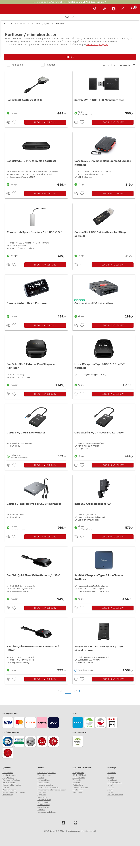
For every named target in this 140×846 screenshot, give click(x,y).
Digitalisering (7, 795)
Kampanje (17, 64)
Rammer (110, 787)
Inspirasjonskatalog (45, 785)
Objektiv (110, 777)
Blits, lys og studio (114, 782)
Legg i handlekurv (45, 122)
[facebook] (64, 823)
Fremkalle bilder (79, 777)
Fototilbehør (112, 780)
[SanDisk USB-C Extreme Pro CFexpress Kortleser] (36, 361)
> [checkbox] (9, 122)
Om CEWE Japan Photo (47, 773)
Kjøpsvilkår (42, 795)
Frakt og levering (44, 800)
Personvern (42, 792)
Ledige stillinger (44, 780)
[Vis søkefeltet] (95, 9)
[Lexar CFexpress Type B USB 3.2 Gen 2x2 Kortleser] (104, 361)
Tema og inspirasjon (115, 795)
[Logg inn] (123, 9)
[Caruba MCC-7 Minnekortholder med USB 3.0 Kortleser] (104, 159)
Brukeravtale (42, 797)
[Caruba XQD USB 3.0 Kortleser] (36, 431)
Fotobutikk (111, 773)
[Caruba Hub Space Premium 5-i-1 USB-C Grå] (36, 231)
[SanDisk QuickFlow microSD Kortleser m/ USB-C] (36, 645)
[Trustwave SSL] (19, 742)
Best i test (41, 809)
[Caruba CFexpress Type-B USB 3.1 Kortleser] (36, 503)
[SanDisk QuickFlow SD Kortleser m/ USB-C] (36, 574)
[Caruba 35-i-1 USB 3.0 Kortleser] (104, 297)
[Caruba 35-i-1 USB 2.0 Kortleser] (36, 297)
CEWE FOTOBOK (79, 775)
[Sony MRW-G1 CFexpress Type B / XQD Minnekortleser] (104, 645)
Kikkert (110, 785)
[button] (79, 691)
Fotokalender (78, 790)
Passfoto (5, 787)
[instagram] (76, 823)
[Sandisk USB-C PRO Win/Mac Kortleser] (36, 159)
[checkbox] (15, 122)
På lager (50, 64)
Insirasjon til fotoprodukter (48, 787)
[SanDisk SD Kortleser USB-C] (36, 93)
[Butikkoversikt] (104, 9)
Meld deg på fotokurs (11, 780)
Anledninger (77, 792)
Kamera (110, 775)
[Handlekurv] (133, 9)
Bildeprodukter (78, 773)
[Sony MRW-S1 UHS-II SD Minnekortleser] (104, 93)
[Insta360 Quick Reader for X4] (104, 503)
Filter (70, 57)
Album (110, 790)
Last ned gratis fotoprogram (13, 792)
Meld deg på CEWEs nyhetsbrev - (70, 2)
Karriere (41, 777)
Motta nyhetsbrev (9, 790)
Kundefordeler (43, 782)
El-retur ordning (44, 805)
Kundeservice (7, 773)
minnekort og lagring (97, 44)
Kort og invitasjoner (80, 787)
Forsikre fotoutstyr (9, 775)
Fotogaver (77, 782)
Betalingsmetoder (45, 802)
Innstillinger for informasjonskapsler (52, 790)
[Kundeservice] (114, 9)
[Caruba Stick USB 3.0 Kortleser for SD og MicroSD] (104, 231)
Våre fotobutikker (44, 775)
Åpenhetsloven (43, 807)
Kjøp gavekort (8, 777)
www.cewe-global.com (47, 812)
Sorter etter (109, 65)
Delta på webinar (9, 782)
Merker (110, 792)
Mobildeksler (78, 785)
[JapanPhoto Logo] (8, 10)
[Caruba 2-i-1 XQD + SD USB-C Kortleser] (104, 431)
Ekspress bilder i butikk (11, 785)
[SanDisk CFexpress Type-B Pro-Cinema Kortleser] (104, 574)
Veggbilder (77, 780)
